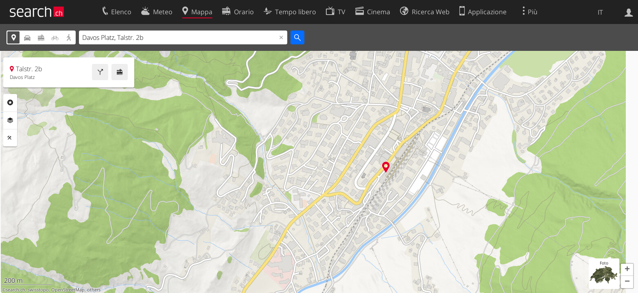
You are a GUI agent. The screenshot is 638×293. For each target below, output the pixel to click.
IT (600, 12)
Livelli (10, 120)
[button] (627, 270)
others (94, 290)
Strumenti (10, 137)
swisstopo (38, 290)
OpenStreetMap (68, 290)
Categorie (10, 102)
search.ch (15, 290)
